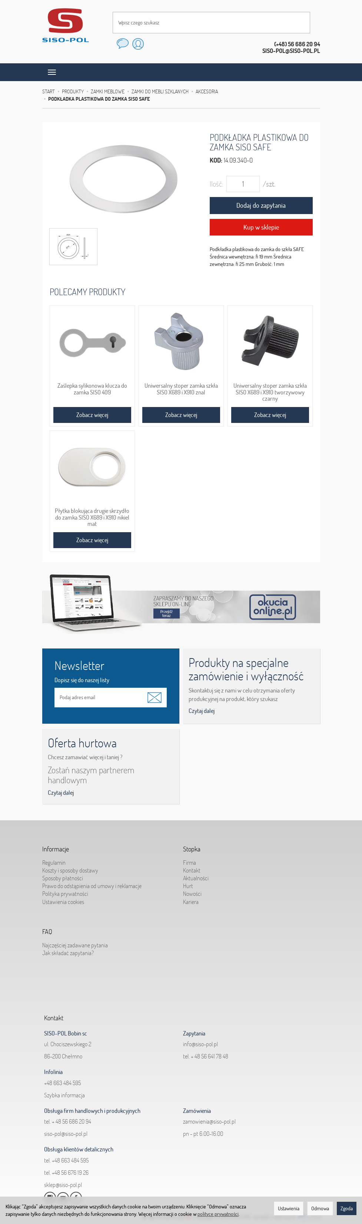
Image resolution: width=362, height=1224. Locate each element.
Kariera (191, 899)
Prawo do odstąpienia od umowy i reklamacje (92, 883)
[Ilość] (243, 184)
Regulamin (54, 859)
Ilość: (216, 184)
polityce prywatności (218, 1214)
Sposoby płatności (62, 875)
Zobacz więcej (92, 414)
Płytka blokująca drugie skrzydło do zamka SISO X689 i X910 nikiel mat (92, 517)
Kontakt (191, 867)
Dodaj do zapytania (261, 205)
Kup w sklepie (261, 227)
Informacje (55, 847)
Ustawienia (288, 1208)
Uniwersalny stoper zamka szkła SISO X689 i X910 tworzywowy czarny (270, 392)
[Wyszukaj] (297, 22)
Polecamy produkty (87, 291)
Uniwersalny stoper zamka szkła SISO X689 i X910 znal (181, 389)
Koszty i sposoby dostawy (70, 867)
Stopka (191, 847)
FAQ (47, 930)
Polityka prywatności (65, 891)
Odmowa (320, 1208)
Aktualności (196, 875)
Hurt (188, 883)
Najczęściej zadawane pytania (75, 942)
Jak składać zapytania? (68, 950)
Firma (189, 859)
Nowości (192, 891)
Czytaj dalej (202, 710)
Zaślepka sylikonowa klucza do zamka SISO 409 (92, 389)
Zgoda (347, 1208)
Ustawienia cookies (63, 899)
